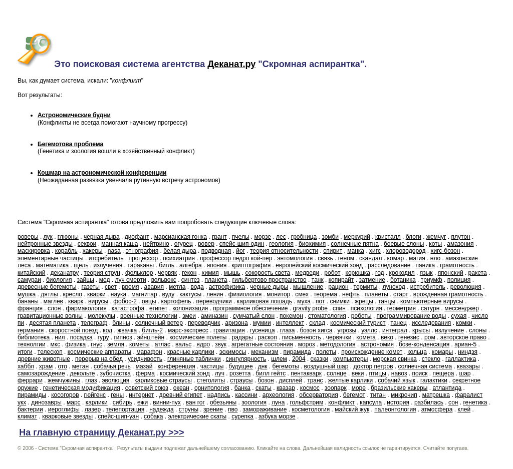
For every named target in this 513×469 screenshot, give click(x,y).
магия (417, 258)
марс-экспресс (188, 330)
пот (320, 301)
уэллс (369, 330)
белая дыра (179, 250)
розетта (239, 373)
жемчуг (436, 236)
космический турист (357, 322)
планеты (376, 294)
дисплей (291, 380)
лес (281, 236)
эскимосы (232, 351)
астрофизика (227, 286)
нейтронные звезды (45, 243)
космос (310, 387)
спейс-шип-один (241, 243)
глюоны (68, 236)
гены (117, 394)
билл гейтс (270, 373)
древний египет (180, 394)
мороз (306, 344)
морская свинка (395, 358)
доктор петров (373, 366)
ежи (142, 402)
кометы (139, 344)
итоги (25, 351)
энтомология (295, 258)
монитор (278, 294)
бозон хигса (316, 330)
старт (400, 294)
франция (30, 308)
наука (118, 294)
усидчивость (145, 358)
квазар (286, 387)
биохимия (312, 243)
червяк (167, 272)
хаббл (26, 366)
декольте (82, 373)
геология (281, 243)
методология (338, 344)
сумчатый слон (254, 315)
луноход (393, 286)
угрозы (346, 330)
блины (121, 322)
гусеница (262, 330)
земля (115, 344)
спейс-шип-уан (118, 416)
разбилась (428, 402)
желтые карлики (350, 380)
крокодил (402, 272)
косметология (311, 409)
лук (48, 236)
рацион (338, 286)
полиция (459, 279)
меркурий (357, 236)
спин (339, 308)
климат (27, 416)
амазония (460, 243)
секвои (87, 243)
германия (31, 330)
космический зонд (185, 373)
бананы (28, 301)
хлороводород (406, 250)
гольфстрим (306, 402)
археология (279, 394)
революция (465, 286)
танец (399, 322)
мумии (262, 322)
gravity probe (310, 308)
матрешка (436, 394)
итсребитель (106, 258)
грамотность (457, 265)
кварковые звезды (67, 416)
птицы (377, 373)
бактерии (30, 409)
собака (153, 416)
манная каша (119, 243)
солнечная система (425, 366)
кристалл (388, 236)
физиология (245, 294)
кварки (96, 294)
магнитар (144, 294)
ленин (214, 294)
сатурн (430, 308)
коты (435, 243)
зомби (330, 236)
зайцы (85, 279)
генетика (475, 402)
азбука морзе (277, 416)
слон (54, 308)
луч (219, 373)
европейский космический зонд (319, 265)
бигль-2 (152, 330)
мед (104, 279)
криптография (251, 265)
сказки (320, 358)
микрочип (404, 394)
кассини (246, 394)
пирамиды (32, 394)
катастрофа (128, 308)
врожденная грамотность (448, 294)
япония (217, 265)
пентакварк (306, 373)
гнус (96, 344)
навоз (399, 373)
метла (177, 286)
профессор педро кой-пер (236, 258)
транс (315, 380)
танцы (386, 301)
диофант (137, 236)
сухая (458, 315)
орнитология (211, 387)
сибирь (122, 402)
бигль (166, 265)
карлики (97, 402)
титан (378, 394)
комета (366, 337)
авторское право (463, 337)
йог (240, 250)
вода (196, 286)
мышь (232, 272)
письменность (301, 337)
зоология (254, 402)
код (107, 330)
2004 (299, 358)
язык (426, 272)
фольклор (139, 272)
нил (60, 337)
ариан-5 (465, 344)
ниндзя (467, 351)
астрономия (377, 344)
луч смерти (130, 279)
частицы (212, 366)
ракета (477, 272)
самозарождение (41, 373)
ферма (145, 373)
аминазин (214, 315)
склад (317, 322)
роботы (361, 315)
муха (304, 301)
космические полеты (197, 337)
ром (429, 337)
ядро (203, 344)
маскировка (34, 250)
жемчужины (64, 380)
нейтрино (156, 243)
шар (465, 373)
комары (442, 351)
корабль (66, 250)
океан (181, 387)
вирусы (98, 301)
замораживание (264, 409)
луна (278, 402)
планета (215, 279)
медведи (307, 272)
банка (242, 387)
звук (220, 344)
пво (232, 409)
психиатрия (179, 258)
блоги (413, 236)
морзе (263, 236)
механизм (264, 351)
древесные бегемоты (47, 286)
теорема (325, 294)
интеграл (394, 330)
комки (464, 322)
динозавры (46, 402)
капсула (371, 402)
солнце (337, 373)
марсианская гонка (180, 236)
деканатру (64, 272)
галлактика (460, 358)
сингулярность (246, 358)
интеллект (290, 322)
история (398, 402)
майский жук (352, 409)
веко (387, 337)
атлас (162, 344)
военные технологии (148, 315)
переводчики (214, 301)
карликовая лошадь (264, 301)
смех (302, 294)
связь (325, 258)
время (130, 286)
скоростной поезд (73, 330)
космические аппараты (99, 351)
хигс (375, 250)
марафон (149, 351)
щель (81, 265)
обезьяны (223, 402)
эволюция (115, 380)
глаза (287, 330)
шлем (279, 358)
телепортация (125, 409)
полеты (326, 351)
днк (263, 366)
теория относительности (284, 250)
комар (395, 258)
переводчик (204, 322)
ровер (206, 243)
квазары (468, 366)
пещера (443, 373)
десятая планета (52, 322)
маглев (53, 301)
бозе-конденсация (424, 344)
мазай (144, 366)
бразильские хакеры (399, 387)
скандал (370, 258)
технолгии (32, 344)
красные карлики (190, 351)
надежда (161, 409)
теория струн (102, 272)
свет (111, 286)
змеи (189, 315)
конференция (176, 366)
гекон (189, 272)
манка (355, 250)
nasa (114, 250)
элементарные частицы (51, 258)
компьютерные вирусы (431, 301)
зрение (213, 409)
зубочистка (115, 373)
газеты (91, 286)
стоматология (327, 315)
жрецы (364, 301)
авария (154, 286)
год (379, 272)
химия (209, 272)
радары (241, 337)
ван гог (195, 402)
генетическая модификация (81, 387)
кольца (417, 351)
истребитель (427, 286)
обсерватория (318, 394)
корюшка (358, 272)
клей (463, 409)
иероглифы (64, 409)
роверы (28, 236)
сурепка (242, 416)
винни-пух (167, 402)
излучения (107, 265)
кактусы (190, 294)
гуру (103, 337)
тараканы (140, 265)
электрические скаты (197, 416)
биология (59, 279)
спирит (332, 250)
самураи (29, 279)
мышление (308, 286)
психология (366, 308)
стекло (431, 358)
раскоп (267, 337)
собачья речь (112, 366)
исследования (431, 322)
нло (435, 258)
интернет (141, 394)
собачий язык (396, 380)
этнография (142, 250)
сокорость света (267, 272)
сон (453, 402)
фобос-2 (125, 301)
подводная (216, 250)
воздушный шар (326, 366)
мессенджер (461, 308)
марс (74, 402)
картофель (176, 301)
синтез (190, 279)
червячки (339, 337)
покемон (291, 315)
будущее (240, 366)
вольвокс (163, 279)
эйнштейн (150, 337)
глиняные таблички (193, 358)
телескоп (50, 351)
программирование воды (411, 315)
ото (62, 366)
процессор (143, 258)
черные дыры (269, 286)
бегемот (354, 394)
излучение (449, 330)
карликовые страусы (162, 380)
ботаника (403, 279)
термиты (366, 286)
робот (332, 272)
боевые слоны (404, 243)
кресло (72, 294)
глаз (91, 380)
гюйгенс (95, 394)
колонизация (190, 308)
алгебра (190, 265)
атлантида (446, 387)
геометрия (401, 308)
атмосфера (437, 409)
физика (75, 344)
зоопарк (336, 387)
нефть (351, 294)
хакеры (93, 250)
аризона (236, 322)
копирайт (341, 279)
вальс (183, 344)
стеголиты (211, 380)
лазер (93, 409)
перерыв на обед (99, 358)
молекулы (101, 315)
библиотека (34, 337)
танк (318, 279)
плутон (460, 236)
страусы (241, 380)
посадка (81, 337)
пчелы (240, 236)
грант (219, 236)
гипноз (123, 337)
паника (425, 265)
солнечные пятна (355, 243)
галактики (433, 380)
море (359, 387)
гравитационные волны (50, 315)
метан (80, 366)
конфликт (341, 402)
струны (188, 409)
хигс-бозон (445, 250)
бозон (266, 380)
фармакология (86, 308)
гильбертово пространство (269, 279)
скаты (263, 387)
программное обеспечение (250, 308)
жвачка (127, 330)
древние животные (44, 358)
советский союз (146, 387)
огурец (183, 243)
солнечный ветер (159, 322)
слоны (477, 330)
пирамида (297, 351)
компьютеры (350, 358)
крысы (421, 330)
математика (52, 265)
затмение (372, 279)
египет (158, 308)
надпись (218, 394)
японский (450, 272)
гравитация (229, 330)
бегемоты (286, 366)
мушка (27, 294)
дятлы (49, 294)
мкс (56, 344)
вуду (168, 294)
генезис (408, 337)
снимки (340, 301)
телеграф (94, 322)
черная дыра (102, 236)
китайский (31, 272)
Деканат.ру (231, 64)
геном (346, 258)
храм (46, 366)
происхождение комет (371, 351)
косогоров (65, 394)
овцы (149, 301)
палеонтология (395, 409)
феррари (30, 380)
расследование (389, 265)
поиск (419, 373)
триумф (431, 279)
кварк (75, 301)
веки (358, 373)
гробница (304, 236)
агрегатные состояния (262, 344)
